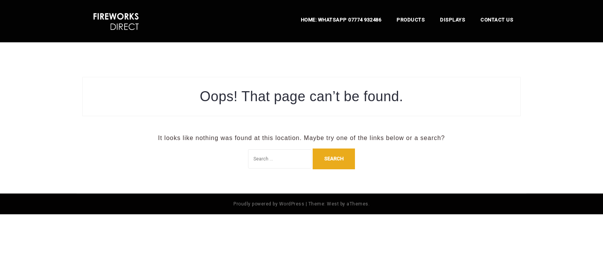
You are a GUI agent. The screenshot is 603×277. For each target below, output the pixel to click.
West (333, 204)
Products (410, 20)
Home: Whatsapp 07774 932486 (341, 20)
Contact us (496, 20)
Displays (452, 20)
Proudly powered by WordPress (268, 204)
